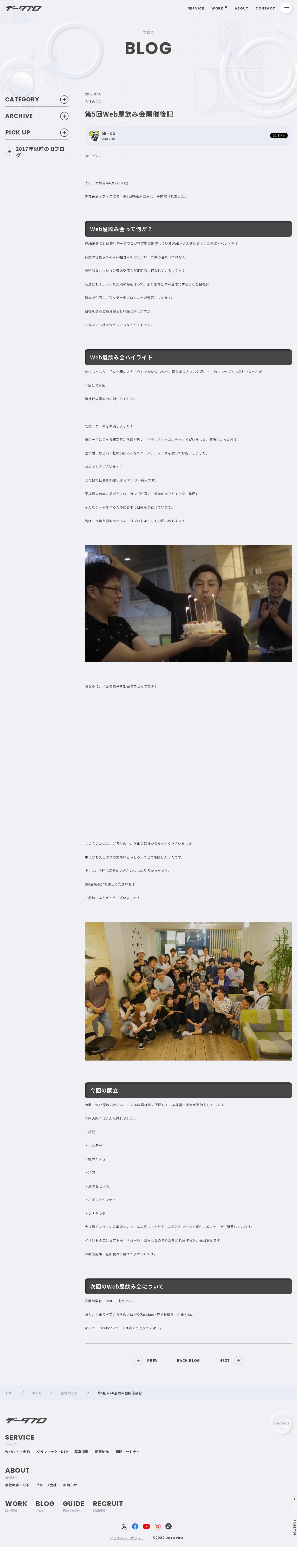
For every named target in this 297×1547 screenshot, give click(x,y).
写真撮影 (81, 1451)
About (242, 8)
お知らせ (70, 1484)
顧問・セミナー (128, 1451)
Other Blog (108, 139)
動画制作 (102, 1451)
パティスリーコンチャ (164, 439)
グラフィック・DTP (52, 1451)
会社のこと (93, 101)
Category (36, 100)
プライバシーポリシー (127, 1537)
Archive (36, 116)
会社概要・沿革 (17, 1484)
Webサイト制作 (17, 1451)
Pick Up (36, 133)
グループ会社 (46, 1484)
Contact (265, 8)
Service (196, 8)
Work (219, 8)
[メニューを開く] (287, 8)
